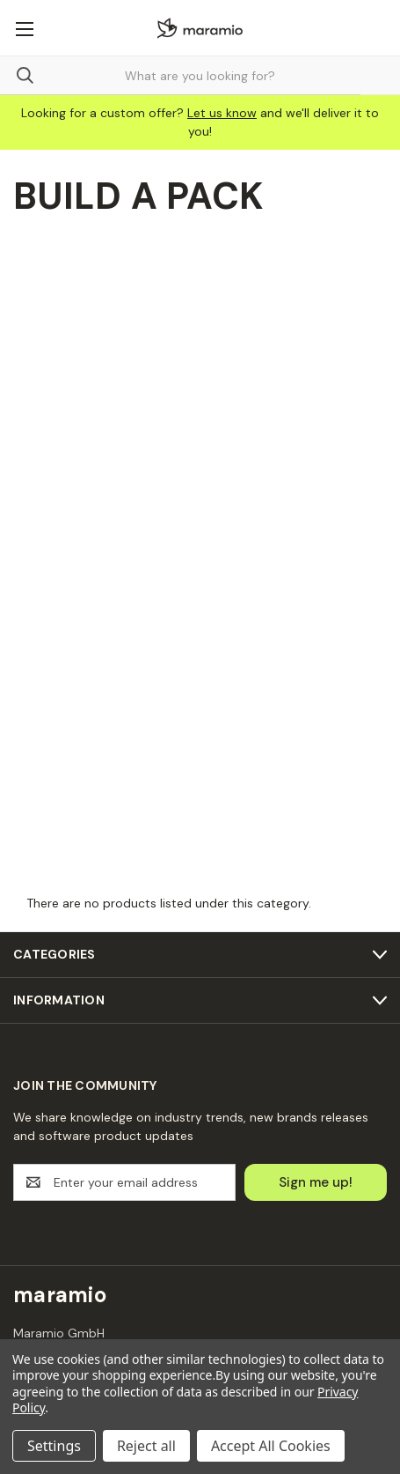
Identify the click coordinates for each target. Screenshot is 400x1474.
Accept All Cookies (271, 1445)
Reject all (146, 1445)
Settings (54, 1445)
